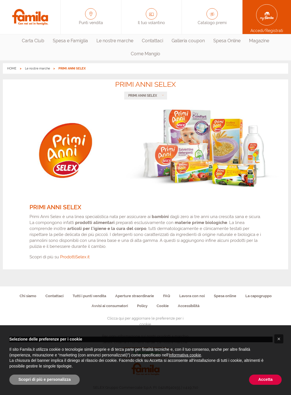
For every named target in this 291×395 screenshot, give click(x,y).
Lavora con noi (192, 296)
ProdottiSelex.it (75, 256)
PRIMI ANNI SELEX (142, 96)
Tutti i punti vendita (89, 296)
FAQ (166, 296)
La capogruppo (258, 296)
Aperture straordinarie (134, 296)
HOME (11, 68)
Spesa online (225, 296)
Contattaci (152, 40)
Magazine (259, 40)
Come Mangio (145, 53)
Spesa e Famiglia (70, 40)
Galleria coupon (188, 40)
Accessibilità (188, 306)
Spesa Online (227, 40)
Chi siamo (28, 296)
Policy (142, 306)
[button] (278, 338)
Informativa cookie (185, 355)
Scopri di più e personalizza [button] (44, 379)
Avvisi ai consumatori (110, 306)
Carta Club (33, 40)
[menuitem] (33, 40)
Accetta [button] (265, 379)
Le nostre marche (114, 40)
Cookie (163, 306)
